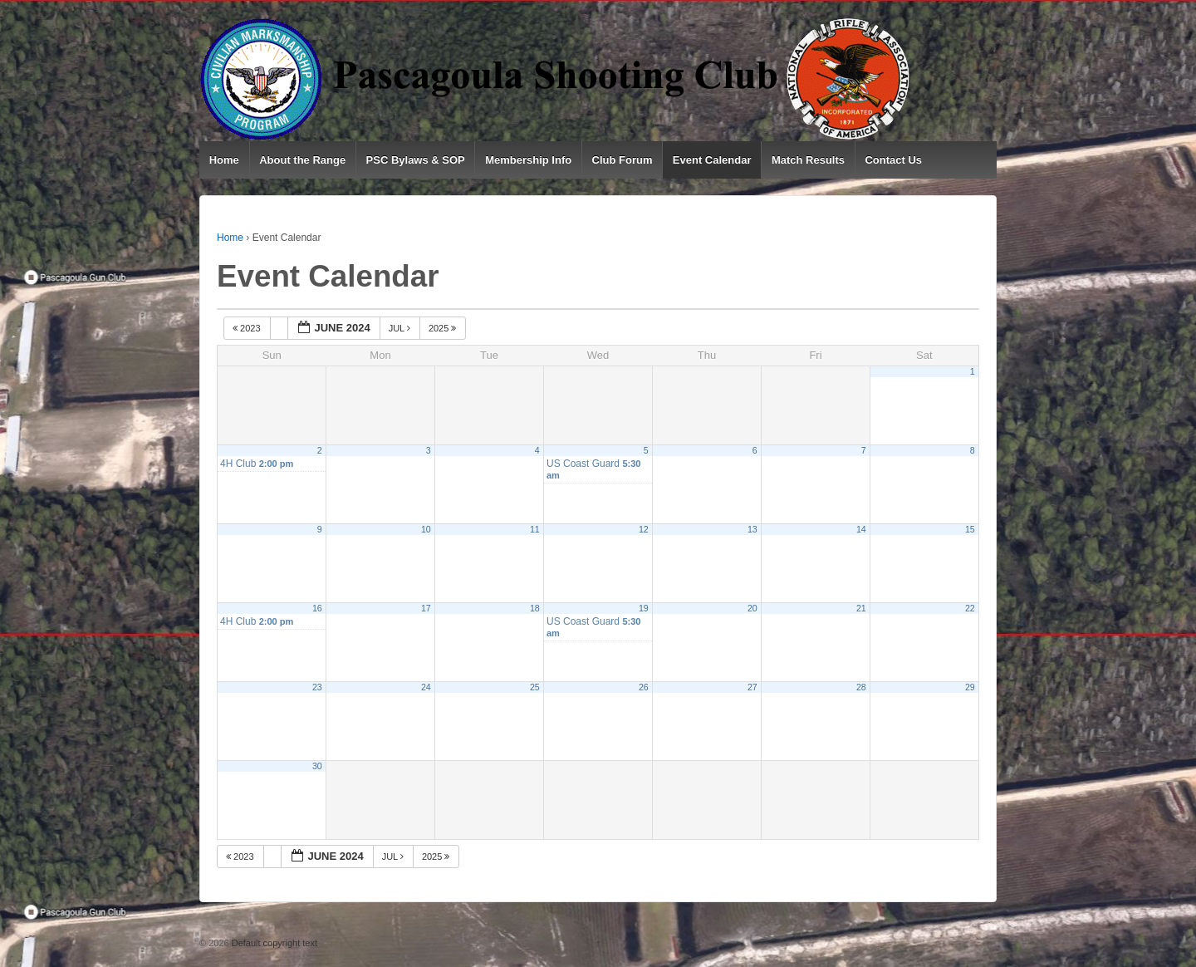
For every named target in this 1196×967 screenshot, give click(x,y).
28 (861, 687)
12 (644, 529)
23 (317, 687)
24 (426, 687)
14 (861, 529)
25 (535, 687)
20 (752, 608)
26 (644, 687)
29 (970, 687)
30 (317, 766)
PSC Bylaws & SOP (415, 160)
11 (535, 529)
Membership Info (528, 160)
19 (644, 608)
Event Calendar (712, 160)
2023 (248, 328)
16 (317, 608)
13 (752, 529)
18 (535, 608)
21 (861, 608)
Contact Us (893, 160)
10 (426, 529)
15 (970, 529)
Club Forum (622, 160)
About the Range (302, 160)
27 (752, 687)
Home (224, 160)
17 (426, 608)
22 (970, 608)
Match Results (808, 160)
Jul (401, 328)
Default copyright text (273, 943)
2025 (444, 328)
